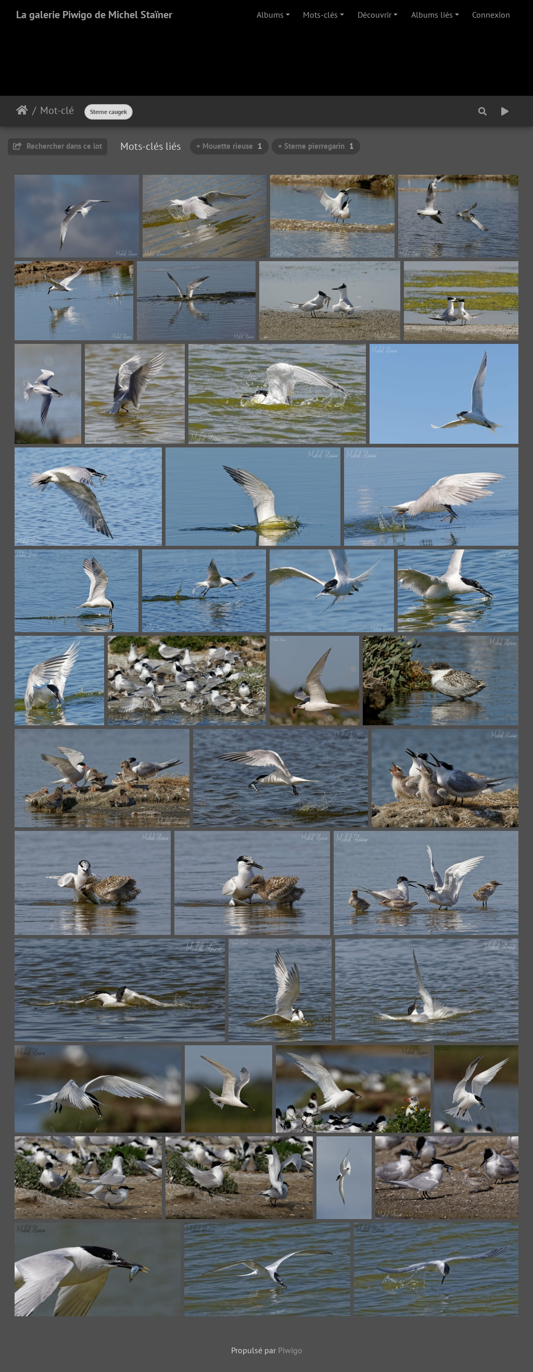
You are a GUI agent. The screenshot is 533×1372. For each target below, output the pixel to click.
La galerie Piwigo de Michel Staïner (94, 14)
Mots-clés (320, 14)
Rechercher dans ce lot (57, 146)
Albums (270, 14)
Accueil (22, 110)
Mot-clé (57, 110)
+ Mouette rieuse (229, 146)
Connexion (491, 14)
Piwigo (290, 1350)
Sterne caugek (108, 112)
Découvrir (374, 14)
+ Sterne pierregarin (316, 146)
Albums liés (432, 14)
